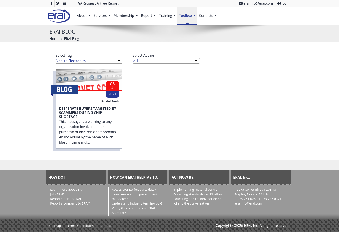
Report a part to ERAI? (66, 199)
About (84, 13)
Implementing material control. (196, 189)
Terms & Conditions (80, 225)
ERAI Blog (71, 38)
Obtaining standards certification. (198, 194)
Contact (106, 225)
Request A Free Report (98, 3)
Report (149, 13)
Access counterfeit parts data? (134, 189)
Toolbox (188, 13)
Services (103, 13)
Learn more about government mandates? (134, 196)
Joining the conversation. (191, 203)
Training (168, 13)
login (283, 3)
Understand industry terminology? (137, 203)
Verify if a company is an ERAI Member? (133, 210)
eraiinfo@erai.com (256, 3)
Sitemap (55, 225)
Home (54, 38)
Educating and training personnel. (198, 199)
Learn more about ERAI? (68, 189)
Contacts (208, 13)
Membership (126, 13)
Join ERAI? (57, 194)
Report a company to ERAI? (70, 203)
